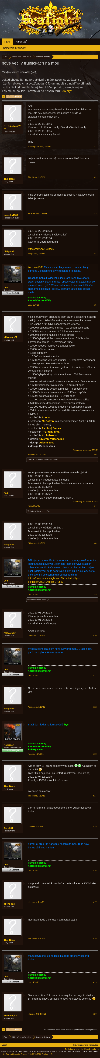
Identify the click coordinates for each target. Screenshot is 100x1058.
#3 (95, 213)
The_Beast (9, 179)
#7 (95, 506)
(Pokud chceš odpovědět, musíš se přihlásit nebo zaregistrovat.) (71, 1030)
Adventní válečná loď (51, 439)
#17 (94, 902)
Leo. (6, 287)
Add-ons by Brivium (28, 1054)
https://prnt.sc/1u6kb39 (41, 249)
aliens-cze (9, 903)
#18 (94, 938)
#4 (95, 254)
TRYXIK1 (31, 460)
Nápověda (93, 1045)
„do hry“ (66, 91)
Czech (4, 1045)
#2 (95, 177)
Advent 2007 (46, 442)
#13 (94, 754)
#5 (95, 305)
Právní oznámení (80, 1045)
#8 (95, 543)
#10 (94, 635)
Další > (18, 97)
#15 (94, 826)
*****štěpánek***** (12, 127)
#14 (94, 796)
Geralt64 (8, 828)
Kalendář (21, 41)
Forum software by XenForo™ (74, 1051)
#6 (95, 454)
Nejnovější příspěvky (14, 48)
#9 (95, 594)
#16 (94, 870)
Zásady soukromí (91, 1049)
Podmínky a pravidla (74, 1049)
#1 (95, 147)
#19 (94, 982)
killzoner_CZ (10, 337)
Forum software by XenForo (25, 1051)
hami (6, 493)
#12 (94, 707)
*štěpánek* (9, 251)
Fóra (7, 41)
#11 (94, 675)
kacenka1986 (11, 215)
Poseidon (9, 745)
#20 (94, 1014)
